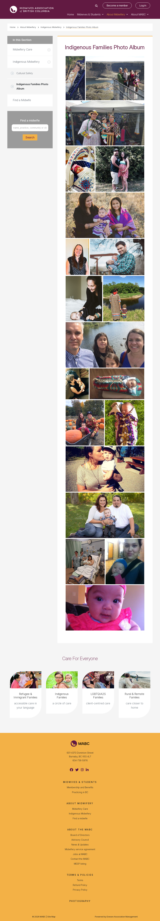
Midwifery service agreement (80, 849)
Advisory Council (80, 839)
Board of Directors (80, 835)
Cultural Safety (24, 73)
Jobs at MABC (80, 854)
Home (70, 14)
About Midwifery (116, 14)
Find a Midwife (22, 100)
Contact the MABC (80, 859)
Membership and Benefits (80, 787)
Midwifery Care (22, 49)
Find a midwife (80, 818)
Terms (80, 880)
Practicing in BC (80, 792)
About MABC (138, 14)
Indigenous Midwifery (51, 27)
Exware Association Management (122, 917)
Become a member (117, 5)
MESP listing (80, 863)
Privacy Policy (80, 889)
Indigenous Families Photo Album (82, 27)
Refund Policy (80, 885)
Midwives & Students (89, 14)
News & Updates (80, 844)
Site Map (51, 917)
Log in (142, 5)
